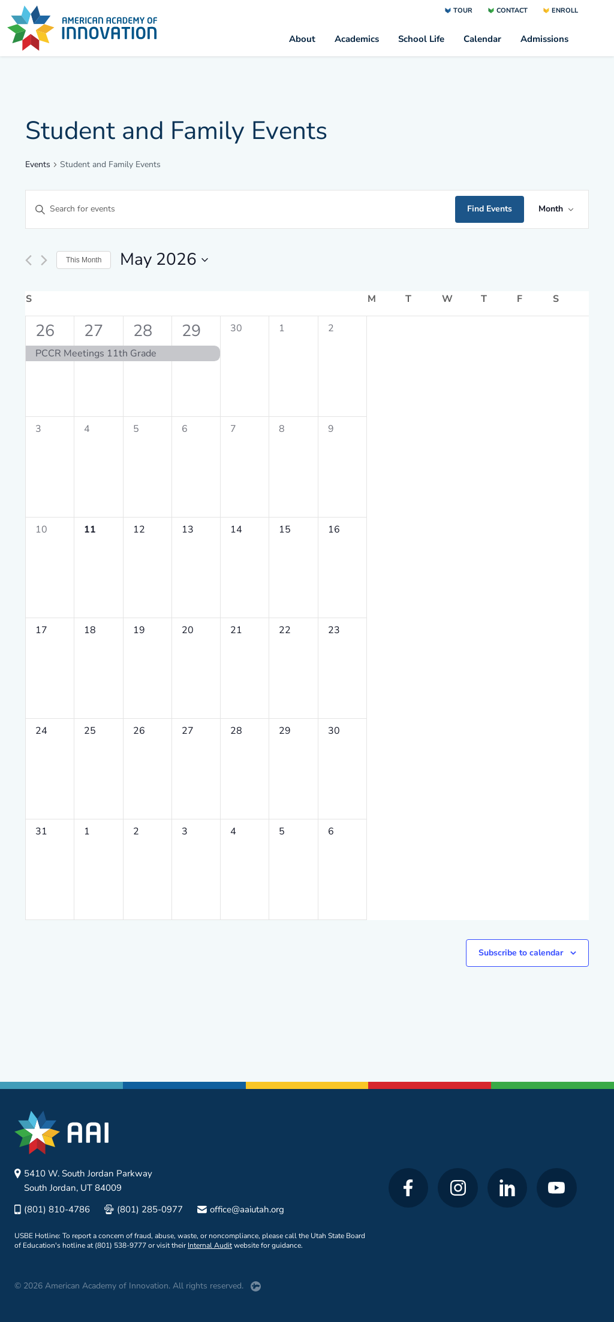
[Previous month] (28, 260)
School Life (421, 39)
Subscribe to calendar (520, 952)
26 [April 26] (45, 331)
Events (37, 164)
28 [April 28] (142, 331)
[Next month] (44, 260)
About (302, 39)
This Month (83, 260)
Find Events (489, 208)
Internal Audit (210, 1245)
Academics (357, 39)
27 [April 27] (93, 331)
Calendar (482, 39)
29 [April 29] (191, 331)
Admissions (544, 39)
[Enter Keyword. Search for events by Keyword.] (240, 209)
